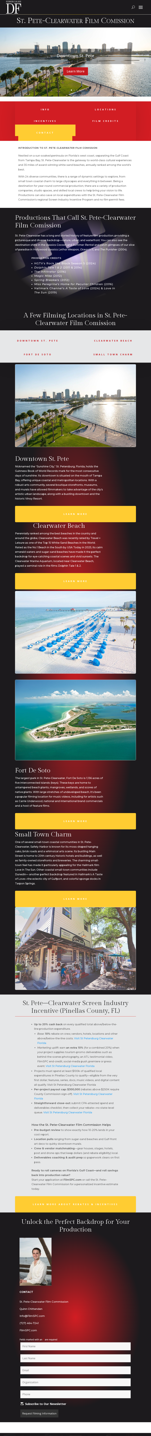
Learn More (75, 71)
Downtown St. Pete (75, 56)
